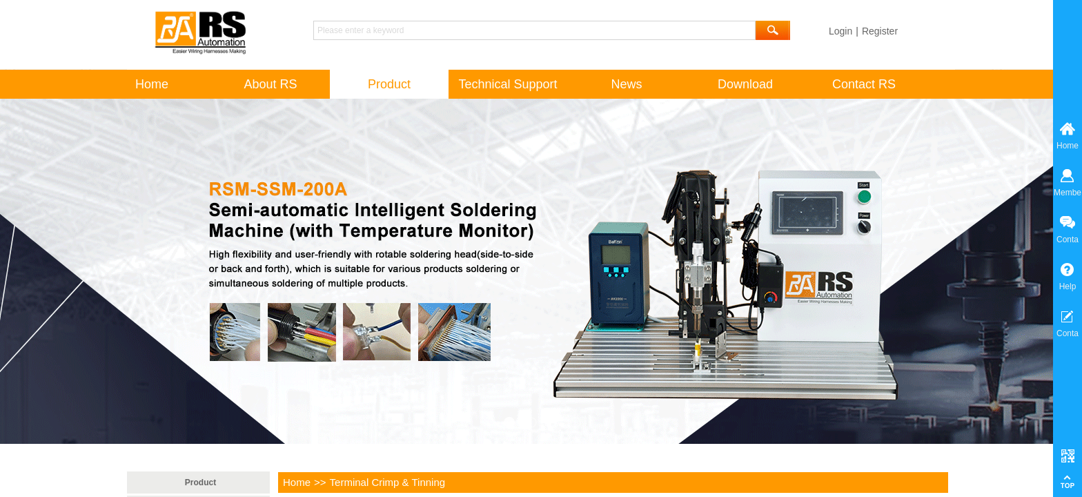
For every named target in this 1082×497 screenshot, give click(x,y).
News (626, 84)
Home (297, 482)
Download (745, 84)
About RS (270, 84)
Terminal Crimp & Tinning (388, 482)
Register (880, 31)
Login (840, 31)
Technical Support (507, 84)
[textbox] (534, 30)
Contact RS (864, 84)
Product (200, 482)
